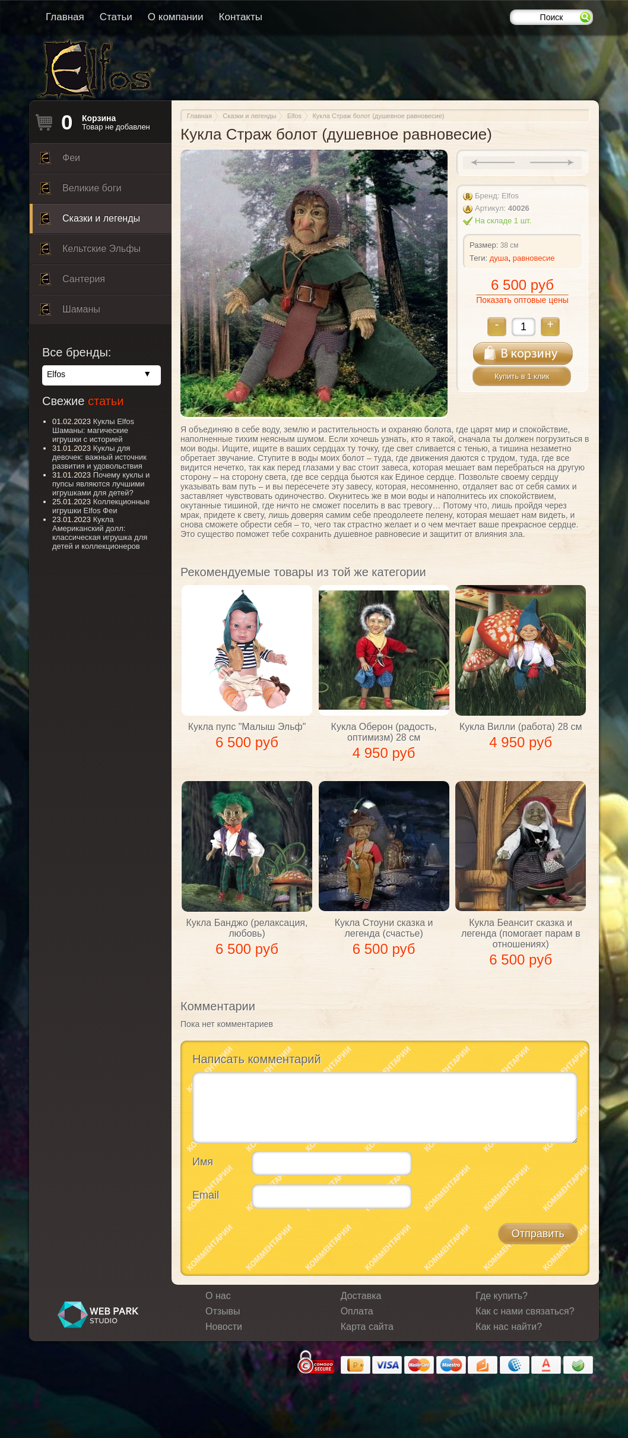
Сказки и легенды (89, 221)
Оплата (357, 1311)
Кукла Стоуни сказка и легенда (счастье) (384, 928)
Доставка (361, 1296)
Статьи (116, 17)
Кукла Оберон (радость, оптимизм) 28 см (384, 732)
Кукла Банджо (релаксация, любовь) (247, 928)
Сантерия (72, 282)
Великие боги (80, 191)
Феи (59, 160)
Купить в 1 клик (521, 376)
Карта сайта (367, 1327)
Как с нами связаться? (524, 1311)
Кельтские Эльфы (90, 251)
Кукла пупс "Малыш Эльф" (247, 727)
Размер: (484, 245)
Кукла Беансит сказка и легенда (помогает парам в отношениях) (521, 933)
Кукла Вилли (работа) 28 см (520, 727)
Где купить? (501, 1296)
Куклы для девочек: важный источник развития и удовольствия (99, 457)
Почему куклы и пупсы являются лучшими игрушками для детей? (101, 483)
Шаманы (69, 312)
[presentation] (282, 1241)
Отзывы (222, 1311)
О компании (176, 17)
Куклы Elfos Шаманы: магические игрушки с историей (93, 430)
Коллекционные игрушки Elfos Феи (101, 506)
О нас (218, 1296)
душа (499, 258)
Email (205, 1195)
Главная (65, 17)
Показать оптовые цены (522, 300)
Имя (202, 1162)
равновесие (534, 258)
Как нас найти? (508, 1327)
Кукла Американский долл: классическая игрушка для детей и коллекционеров (99, 533)
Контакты (240, 17)
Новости (223, 1327)
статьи (105, 400)
